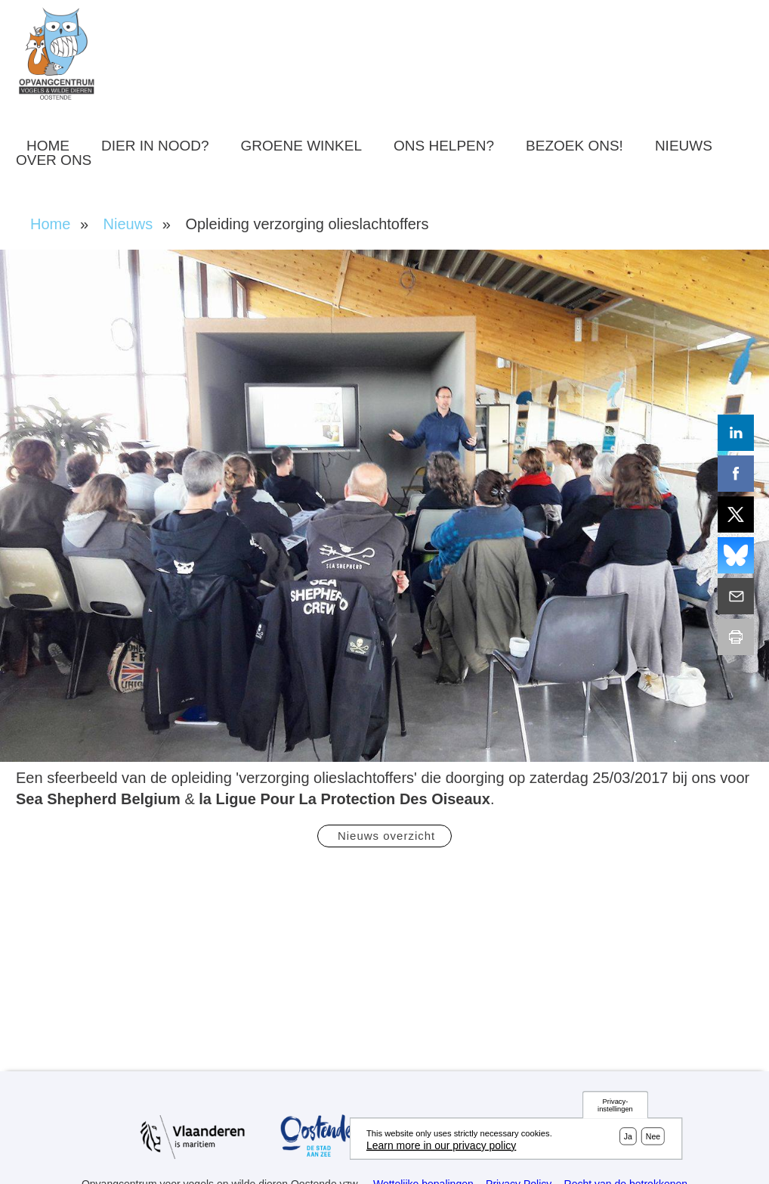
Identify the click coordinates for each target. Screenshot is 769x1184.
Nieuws (683, 145)
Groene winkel (301, 145)
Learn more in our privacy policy (441, 1147)
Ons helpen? (444, 145)
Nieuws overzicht (385, 835)
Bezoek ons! (574, 145)
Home (47, 145)
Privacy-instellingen (615, 1107)
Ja (628, 1137)
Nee (653, 1137)
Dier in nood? (155, 145)
